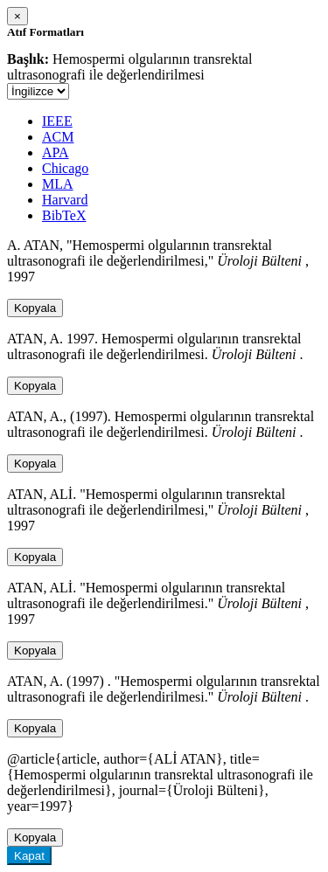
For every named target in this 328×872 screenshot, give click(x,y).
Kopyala (35, 308)
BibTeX (64, 215)
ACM (57, 136)
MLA (57, 183)
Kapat (29, 855)
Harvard (64, 199)
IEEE (57, 121)
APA (55, 152)
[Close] (17, 16)
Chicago (65, 168)
